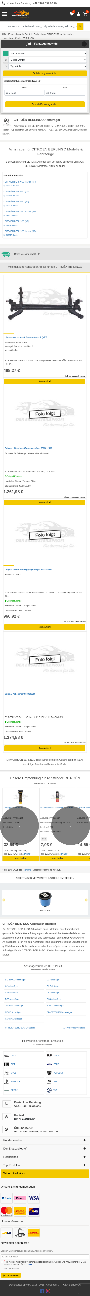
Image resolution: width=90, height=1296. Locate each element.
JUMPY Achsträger (55, 1006)
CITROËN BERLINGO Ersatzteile (20, 1028)
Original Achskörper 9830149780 (20, 694)
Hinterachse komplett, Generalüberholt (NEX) (26, 337)
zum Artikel (20, 858)
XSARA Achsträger (13, 1019)
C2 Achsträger (11, 986)
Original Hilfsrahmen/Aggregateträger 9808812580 (28, 448)
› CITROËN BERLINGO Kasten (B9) (45, 213)
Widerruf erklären (14, 1173)
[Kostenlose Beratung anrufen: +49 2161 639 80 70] (2, 3)
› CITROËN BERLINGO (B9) (45, 204)
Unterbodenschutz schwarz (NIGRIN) (57, 808)
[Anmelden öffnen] (77, 14)
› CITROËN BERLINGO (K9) (45, 223)
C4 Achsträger (11, 993)
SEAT (52, 1081)
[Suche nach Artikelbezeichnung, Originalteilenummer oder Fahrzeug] (45, 26)
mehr (44, 839)
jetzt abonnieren (11, 1275)
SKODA (11, 1090)
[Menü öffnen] (4, 14)
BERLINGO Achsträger (15, 980)
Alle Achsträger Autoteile (74, 1028)
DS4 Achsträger (54, 999)
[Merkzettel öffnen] (71, 14)
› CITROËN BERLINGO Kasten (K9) (45, 233)
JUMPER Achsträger (14, 1006)
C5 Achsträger (53, 993)
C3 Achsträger (53, 986)
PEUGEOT (55, 1073)
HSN (24, 87)
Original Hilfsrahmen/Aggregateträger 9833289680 (28, 569)
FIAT (9, 1064)
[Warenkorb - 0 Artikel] (85, 14)
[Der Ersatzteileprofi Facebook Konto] (42, 1292)
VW (52, 1090)
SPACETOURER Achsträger (59, 1012)
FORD (53, 1064)
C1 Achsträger (53, 980)
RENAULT (12, 1081)
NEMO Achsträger (13, 1012)
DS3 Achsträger (12, 999)
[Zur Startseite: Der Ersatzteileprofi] (21, 14)
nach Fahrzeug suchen (45, 104)
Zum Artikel (44, 381)
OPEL (10, 1073)
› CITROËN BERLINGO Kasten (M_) (45, 184)
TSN (65, 87)
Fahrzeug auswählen (45, 73)
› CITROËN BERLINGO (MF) (45, 194)
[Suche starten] (80, 26)
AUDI (10, 1055)
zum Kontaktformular (24, 1119)
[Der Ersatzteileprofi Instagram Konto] (47, 1292)
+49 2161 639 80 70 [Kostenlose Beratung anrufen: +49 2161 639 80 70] (45, 3)
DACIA (53, 1055)
